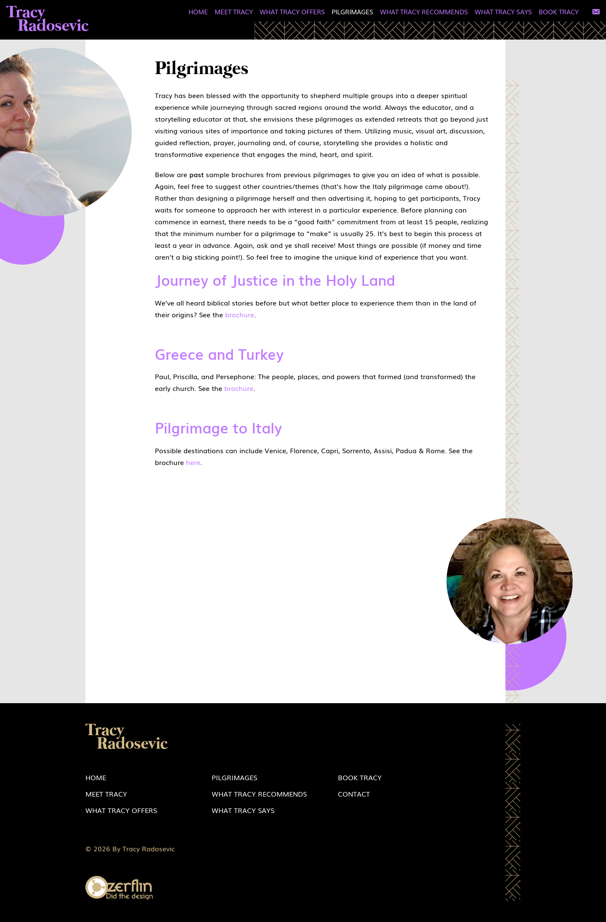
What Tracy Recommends (424, 11)
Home (198, 11)
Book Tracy (559, 11)
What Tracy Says (503, 11)
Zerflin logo (119, 888)
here (193, 462)
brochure (239, 314)
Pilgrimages (352, 11)
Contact (354, 794)
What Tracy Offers (292, 11)
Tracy (47, 19)
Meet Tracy (234, 11)
